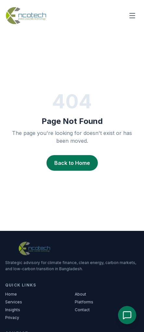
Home (11, 294)
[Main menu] (132, 15)
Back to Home (72, 163)
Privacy (12, 317)
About (80, 294)
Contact (82, 309)
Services (13, 301)
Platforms (84, 301)
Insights (12, 309)
